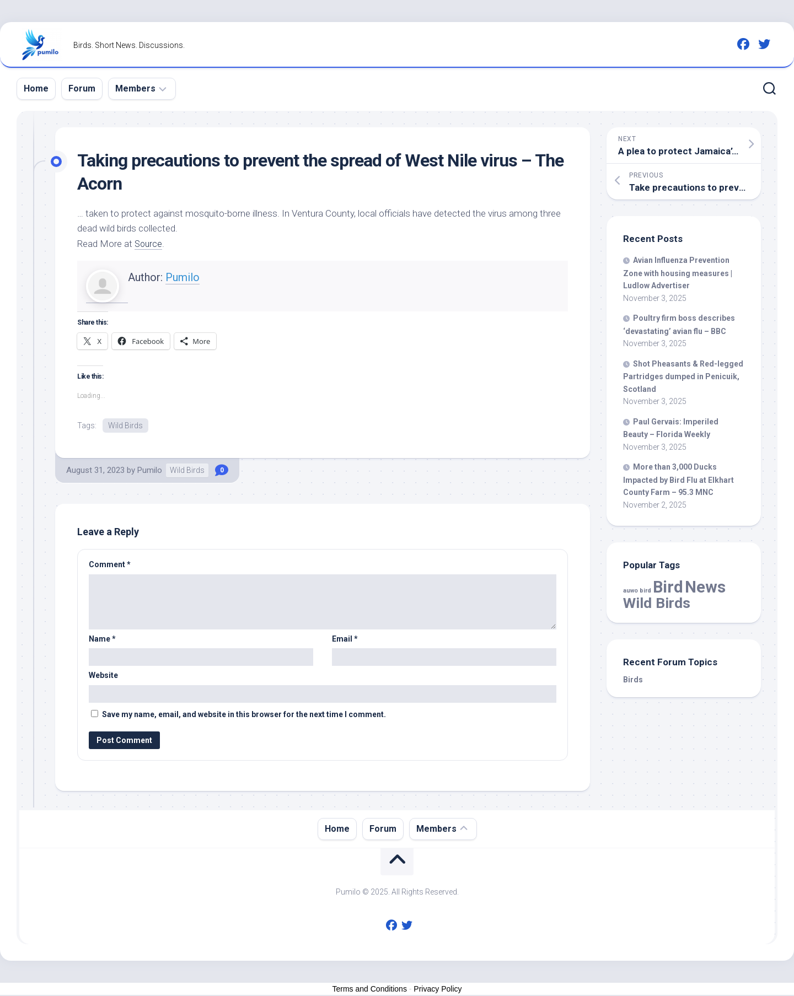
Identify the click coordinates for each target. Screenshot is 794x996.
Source (149, 243)
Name (102, 639)
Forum (81, 88)
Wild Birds (125, 425)
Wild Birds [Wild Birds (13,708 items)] (656, 602)
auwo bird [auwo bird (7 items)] (637, 590)
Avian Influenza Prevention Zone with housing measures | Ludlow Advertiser (677, 273)
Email (345, 639)
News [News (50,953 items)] (705, 587)
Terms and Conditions (369, 989)
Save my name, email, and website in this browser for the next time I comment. (244, 714)
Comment (110, 565)
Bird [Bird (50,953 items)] (668, 587)
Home (36, 88)
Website (103, 676)
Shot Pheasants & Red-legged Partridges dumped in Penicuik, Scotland (683, 376)
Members (135, 88)
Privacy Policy (438, 989)
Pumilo (182, 277)
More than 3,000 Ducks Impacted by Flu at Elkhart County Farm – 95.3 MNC (678, 479)
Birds (633, 679)
